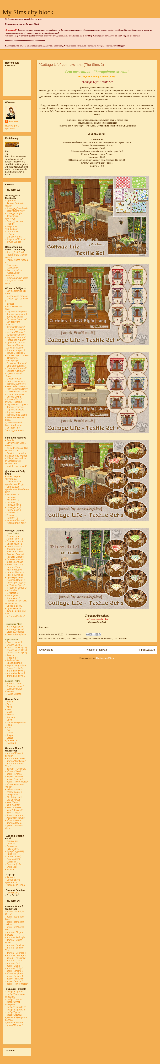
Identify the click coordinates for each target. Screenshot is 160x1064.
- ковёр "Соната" (13, 999)
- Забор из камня (14, 316)
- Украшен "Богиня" (15, 520)
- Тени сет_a (11, 512)
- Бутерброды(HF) (14, 851)
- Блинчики (10, 867)
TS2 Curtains (59, 638)
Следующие (46, 649)
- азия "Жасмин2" (14, 810)
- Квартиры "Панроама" (11, 227)
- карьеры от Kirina (15, 885)
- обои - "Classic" (13, 771)
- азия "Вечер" (12, 802)
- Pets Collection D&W (16, 386)
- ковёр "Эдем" (13, 1012)
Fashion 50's (13, 660)
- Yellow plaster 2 (13, 792)
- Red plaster (11, 794)
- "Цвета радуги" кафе (16, 278)
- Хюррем (10, 717)
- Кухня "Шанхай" (14, 373)
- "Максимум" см (14, 270)
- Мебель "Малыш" (15, 332)
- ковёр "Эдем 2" (13, 1015)
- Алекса (9, 714)
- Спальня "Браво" (14, 345)
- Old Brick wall (12, 799)
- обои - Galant (12, 965)
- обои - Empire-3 (14, 976)
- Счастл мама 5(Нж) (16, 652)
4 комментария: (74, 634)
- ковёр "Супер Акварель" (13, 1003)
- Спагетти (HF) (13, 856)
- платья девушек (14, 626)
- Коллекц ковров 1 (15, 350)
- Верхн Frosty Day (15, 668)
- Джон (8, 704)
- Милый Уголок (13, 236)
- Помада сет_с (13, 510)
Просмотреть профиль (12, 127)
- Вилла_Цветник (14, 221)
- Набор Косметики (15, 381)
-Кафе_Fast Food (14, 252)
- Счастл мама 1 (13, 642)
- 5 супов (9, 869)
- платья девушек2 (15, 629)
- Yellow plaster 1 (13, 789)
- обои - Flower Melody (16, 781)
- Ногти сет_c (12, 499)
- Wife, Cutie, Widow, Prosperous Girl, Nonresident (15, 461)
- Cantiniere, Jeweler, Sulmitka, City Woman (16, 454)
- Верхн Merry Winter (16, 665)
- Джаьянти (11, 740)
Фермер (10, 877)
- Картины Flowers (14, 409)
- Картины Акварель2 (16, 314)
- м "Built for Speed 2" (16, 587)
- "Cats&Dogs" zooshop (12, 274)
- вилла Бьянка (13, 242)
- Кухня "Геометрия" (16, 334)
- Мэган (9, 732)
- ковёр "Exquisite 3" (15, 1009)
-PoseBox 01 (12, 892)
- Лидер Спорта (13, 694)
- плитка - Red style (15, 937)
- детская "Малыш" (15, 1022)
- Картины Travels (14, 407)
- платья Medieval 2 (15, 673)
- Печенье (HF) (13, 864)
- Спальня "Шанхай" (15, 365)
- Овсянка (10, 843)
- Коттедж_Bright (13, 213)
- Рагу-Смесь (12, 848)
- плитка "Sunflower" (15, 761)
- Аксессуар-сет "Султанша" (13, 477)
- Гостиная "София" (15, 329)
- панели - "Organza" (15, 768)
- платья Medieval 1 (15, 670)
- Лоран (9, 725)
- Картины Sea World (16, 414)
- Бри (8, 727)
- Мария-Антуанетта (15, 722)
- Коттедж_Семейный (16, 208)
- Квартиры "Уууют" (15, 211)
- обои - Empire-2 (14, 973)
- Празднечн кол (13, 608)
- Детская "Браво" (14, 347)
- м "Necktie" (12, 593)
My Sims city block (28, 12)
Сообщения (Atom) (105, 658)
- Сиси (8, 719)
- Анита (9, 701)
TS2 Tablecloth (120, 638)
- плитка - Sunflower (15, 945)
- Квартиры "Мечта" (15, 239)
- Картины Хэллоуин (15, 384)
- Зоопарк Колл (13, 549)
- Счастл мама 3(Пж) (16, 647)
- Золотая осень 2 (14, 686)
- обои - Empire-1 (14, 971)
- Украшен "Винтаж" (15, 523)
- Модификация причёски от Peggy (15, 482)
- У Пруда (10, 234)
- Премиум (10, 200)
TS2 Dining (82, 638)
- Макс (8, 712)
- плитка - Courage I (15, 953)
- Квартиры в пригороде (12, 217)
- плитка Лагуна (13, 823)
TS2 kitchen (94, 638)
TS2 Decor (71, 638)
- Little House (11, 231)
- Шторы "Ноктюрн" (15, 327)
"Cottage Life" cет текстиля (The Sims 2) (71, 65)
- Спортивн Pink (13, 663)
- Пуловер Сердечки (15, 582)
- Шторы (9, 304)
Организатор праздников (12, 881)
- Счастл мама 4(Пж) (16, 650)
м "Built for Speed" (16, 585)
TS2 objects (106, 638)
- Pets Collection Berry (16, 389)
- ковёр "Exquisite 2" (15, 1007)
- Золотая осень (13, 683)
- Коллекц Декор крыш (17, 355)
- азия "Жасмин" (13, 807)
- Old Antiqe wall (13, 797)
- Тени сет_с (11, 517)
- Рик (7, 730)
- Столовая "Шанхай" (16, 368)
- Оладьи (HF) (12, 859)
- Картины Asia (13, 412)
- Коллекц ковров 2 (15, 353)
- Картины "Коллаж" (15, 337)
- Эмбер (9, 737)
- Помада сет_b (13, 507)
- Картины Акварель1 (16, 311)
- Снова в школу (13, 606)
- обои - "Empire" (13, 774)
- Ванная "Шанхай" (15, 371)
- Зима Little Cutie (14, 564)
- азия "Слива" (12, 805)
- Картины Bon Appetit (16, 404)
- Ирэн (8, 707)
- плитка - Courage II (15, 955)
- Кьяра (9, 735)
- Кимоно (9, 655)
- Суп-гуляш (11, 841)
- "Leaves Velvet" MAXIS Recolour (13, 400)
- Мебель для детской (16, 296)
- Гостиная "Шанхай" (16, 363)
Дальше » (44, 627)
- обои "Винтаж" (13, 820)
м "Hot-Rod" (13, 590)
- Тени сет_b (11, 515)
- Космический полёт (16, 391)
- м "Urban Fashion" (15, 616)
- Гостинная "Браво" (15, 340)
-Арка (8, 376)
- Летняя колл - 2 (14, 538)
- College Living (13, 396)
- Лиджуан (10, 743)
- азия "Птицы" (12, 812)
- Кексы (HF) (11, 861)
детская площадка (15, 394)
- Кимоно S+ (11, 657)
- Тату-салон (11, 265)
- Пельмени (11, 846)
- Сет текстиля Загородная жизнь (14, 429)
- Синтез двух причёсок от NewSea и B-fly (17, 489)
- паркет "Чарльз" (14, 779)
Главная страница (96, 649)
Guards (9, 440)
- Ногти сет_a (12, 494)
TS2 (50, 638)
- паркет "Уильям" (14, 776)
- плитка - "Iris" (12, 963)
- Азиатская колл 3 (15, 818)
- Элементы (12, 358)
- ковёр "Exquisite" (14, 991)
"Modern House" (13, 378)
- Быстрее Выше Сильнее (13, 690)
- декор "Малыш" (14, 1025)
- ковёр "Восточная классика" (15, 995)
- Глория (9, 223)
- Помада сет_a (13, 505)
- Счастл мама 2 (14, 645)
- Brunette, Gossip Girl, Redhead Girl (16, 449)
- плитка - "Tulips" (14, 968)
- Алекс (9, 709)
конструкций (12, 360)
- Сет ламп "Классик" (16, 319)
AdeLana (13, 121)
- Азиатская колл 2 (15, 815)
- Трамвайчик (12, 267)
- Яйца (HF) (11, 854)
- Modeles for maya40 (16, 466)
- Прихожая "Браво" (15, 342)
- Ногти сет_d (12, 502)
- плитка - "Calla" (13, 960)
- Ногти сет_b (12, 497)
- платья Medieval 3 (15, 676)
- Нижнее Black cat (15, 572)
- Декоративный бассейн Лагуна (13, 423)
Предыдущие (147, 649)
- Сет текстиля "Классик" (12, 323)
